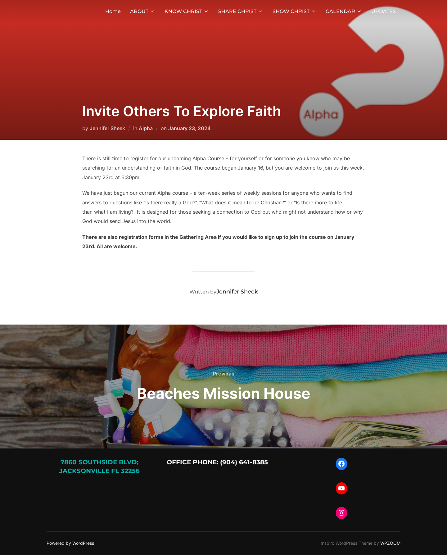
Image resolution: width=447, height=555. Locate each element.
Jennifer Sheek (107, 128)
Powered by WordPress (70, 543)
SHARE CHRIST (240, 11)
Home (113, 11)
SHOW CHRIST (294, 11)
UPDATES (383, 11)
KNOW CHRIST (187, 11)
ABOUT (142, 11)
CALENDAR (344, 11)
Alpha (146, 128)
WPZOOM (390, 543)
